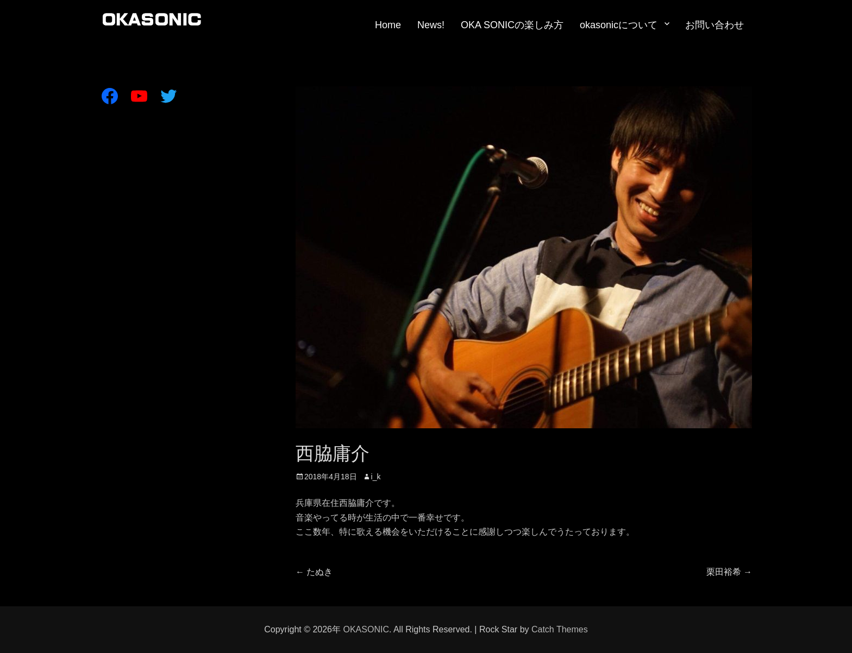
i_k (376, 476)
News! (430, 25)
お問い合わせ (714, 25)
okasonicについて (618, 25)
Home (388, 25)
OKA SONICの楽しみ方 (512, 25)
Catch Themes (559, 629)
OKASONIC (366, 629)
